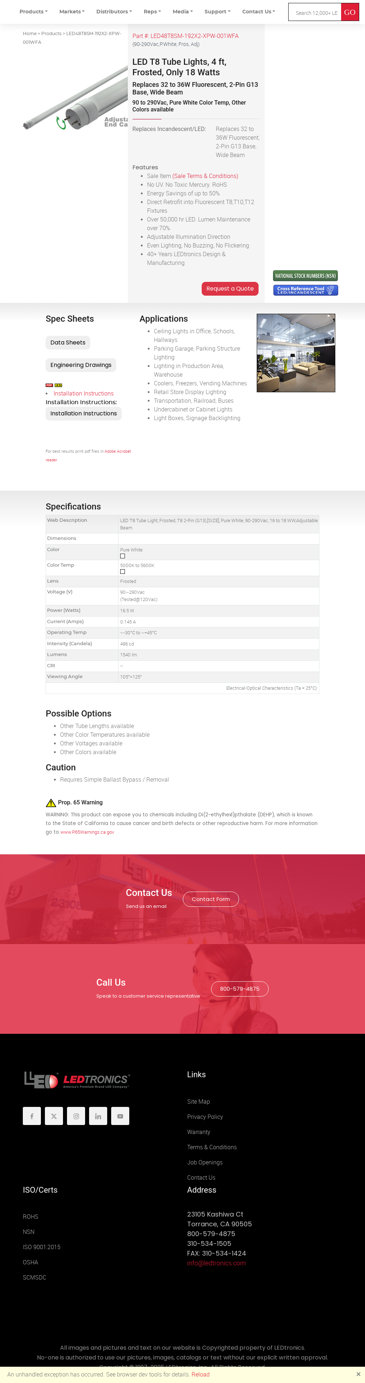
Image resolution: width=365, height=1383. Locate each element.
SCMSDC (34, 1277)
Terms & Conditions (212, 1147)
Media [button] (181, 11)
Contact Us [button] (256, 11)
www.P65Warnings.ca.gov (87, 832)
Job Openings (205, 1162)
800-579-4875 (240, 989)
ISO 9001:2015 (41, 1247)
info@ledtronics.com (216, 1263)
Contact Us (201, 1177)
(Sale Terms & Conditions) (205, 176)
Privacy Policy (205, 1116)
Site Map (198, 1101)
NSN (28, 1231)
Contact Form (211, 899)
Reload (201, 1374)
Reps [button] (150, 11)
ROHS (30, 1216)
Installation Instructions (84, 393)
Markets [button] (70, 11)
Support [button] (215, 11)
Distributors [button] (112, 11)
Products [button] (31, 11)
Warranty (198, 1132)
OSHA (30, 1262)
